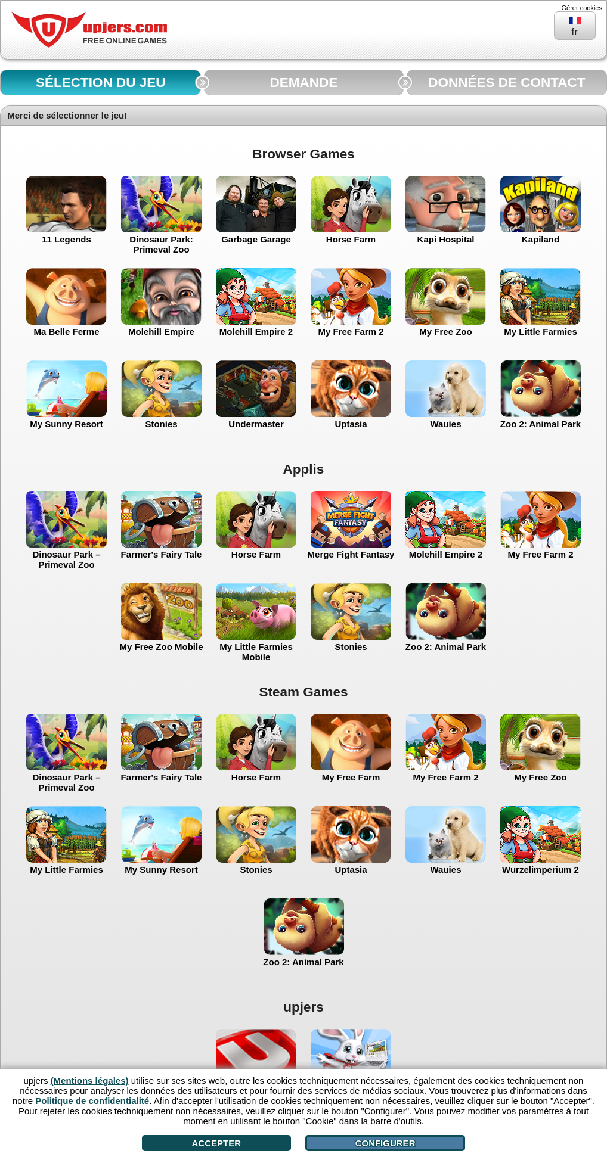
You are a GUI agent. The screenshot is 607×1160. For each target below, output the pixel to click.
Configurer (385, 1143)
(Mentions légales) (90, 1080)
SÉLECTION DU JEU (101, 82)
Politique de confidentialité (92, 1101)
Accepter (216, 1143)
